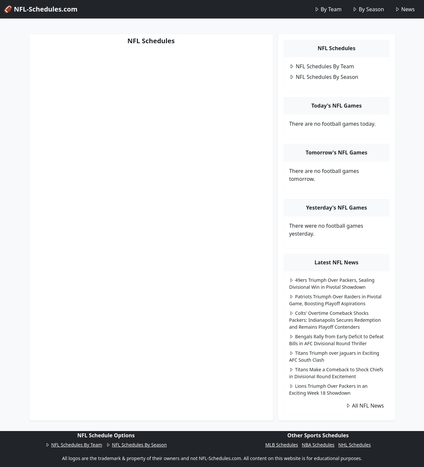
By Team (328, 9)
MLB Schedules (281, 445)
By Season (368, 9)
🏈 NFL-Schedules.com (41, 9)
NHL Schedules (354, 445)
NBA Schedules (318, 445)
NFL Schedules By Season (323, 77)
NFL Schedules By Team (321, 66)
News (405, 9)
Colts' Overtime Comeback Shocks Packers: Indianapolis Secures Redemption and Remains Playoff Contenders (335, 320)
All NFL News (364, 405)
